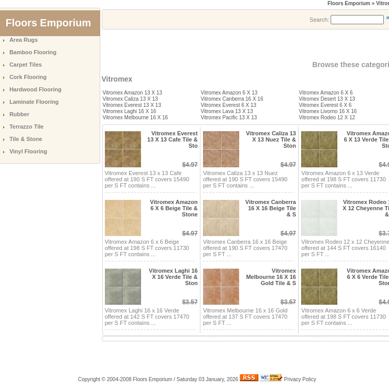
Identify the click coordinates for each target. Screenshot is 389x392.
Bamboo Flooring (32, 52)
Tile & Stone (25, 139)
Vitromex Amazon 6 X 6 (326, 93)
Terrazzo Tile (26, 126)
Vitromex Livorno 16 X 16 (328, 111)
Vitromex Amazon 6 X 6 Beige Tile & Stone (173, 208)
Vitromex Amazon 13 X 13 (132, 93)
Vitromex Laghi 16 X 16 (130, 111)
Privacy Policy (300, 379)
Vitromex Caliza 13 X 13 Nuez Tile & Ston (271, 139)
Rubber (19, 114)
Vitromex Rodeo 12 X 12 (327, 117)
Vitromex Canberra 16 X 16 (232, 99)
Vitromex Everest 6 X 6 (325, 105)
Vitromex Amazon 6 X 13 (229, 93)
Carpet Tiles (25, 64)
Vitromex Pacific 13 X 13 (229, 117)
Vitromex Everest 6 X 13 (229, 105)
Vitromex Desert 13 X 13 (327, 99)
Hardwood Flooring (35, 89)
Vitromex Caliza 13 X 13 (130, 99)
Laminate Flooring (33, 102)
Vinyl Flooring (28, 151)
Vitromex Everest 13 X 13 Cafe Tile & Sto (172, 139)
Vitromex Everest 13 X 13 (132, 105)
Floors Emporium (349, 3)
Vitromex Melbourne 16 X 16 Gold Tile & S (271, 277)
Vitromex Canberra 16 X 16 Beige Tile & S (270, 208)
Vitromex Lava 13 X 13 (227, 111)
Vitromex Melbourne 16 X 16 (135, 117)
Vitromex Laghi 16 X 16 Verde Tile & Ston (173, 277)
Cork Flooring (27, 77)
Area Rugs (23, 40)
